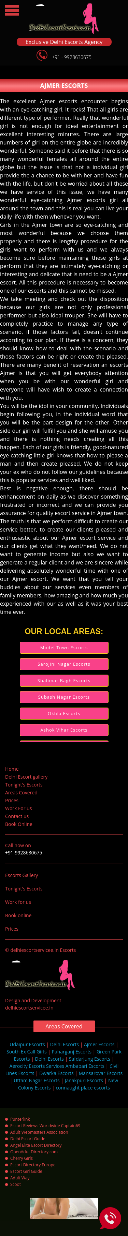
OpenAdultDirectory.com (34, 1152)
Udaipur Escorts (27, 1044)
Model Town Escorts (64, 647)
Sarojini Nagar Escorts (64, 664)
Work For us (18, 808)
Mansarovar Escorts (101, 1073)
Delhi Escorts (64, 1044)
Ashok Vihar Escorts (64, 730)
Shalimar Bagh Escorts (64, 680)
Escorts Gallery (21, 875)
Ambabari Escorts (85, 1066)
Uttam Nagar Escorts (37, 1080)
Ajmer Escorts (99, 1044)
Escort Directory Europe (33, 1165)
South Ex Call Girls (26, 1051)
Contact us (17, 816)
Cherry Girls (21, 1158)
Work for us (18, 902)
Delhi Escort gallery (26, 776)
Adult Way (19, 1178)
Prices (11, 800)
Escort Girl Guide (26, 1171)
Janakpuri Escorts (84, 1080)
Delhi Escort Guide (27, 1139)
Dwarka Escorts (56, 1073)
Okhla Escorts (64, 713)
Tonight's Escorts (24, 784)
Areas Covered (21, 792)
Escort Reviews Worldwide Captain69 (45, 1126)
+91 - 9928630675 (71, 57)
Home (12, 769)
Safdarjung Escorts (89, 1059)
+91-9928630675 (23, 852)
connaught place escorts (83, 1087)
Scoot (15, 1184)
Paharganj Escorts (71, 1051)
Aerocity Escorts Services (37, 1066)
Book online (18, 915)
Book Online (18, 824)
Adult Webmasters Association (39, 1132)
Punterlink (20, 1119)
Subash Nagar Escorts (64, 697)
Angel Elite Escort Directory (35, 1145)
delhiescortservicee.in (29, 1007)
